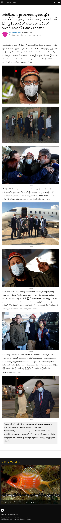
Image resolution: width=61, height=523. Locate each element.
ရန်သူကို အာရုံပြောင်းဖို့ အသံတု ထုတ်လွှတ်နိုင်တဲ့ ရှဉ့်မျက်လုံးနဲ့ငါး (22, 502)
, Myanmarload (20, 32)
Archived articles (13, 514)
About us (3, 514)
